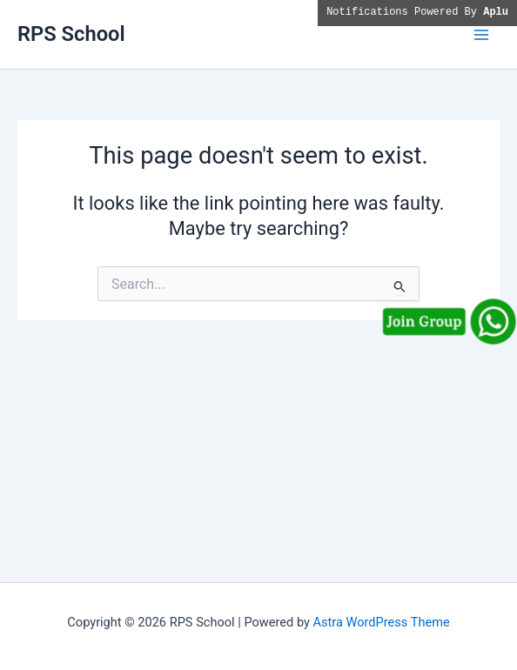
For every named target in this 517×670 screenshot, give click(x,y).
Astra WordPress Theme (381, 622)
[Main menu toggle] (481, 35)
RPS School (71, 34)
